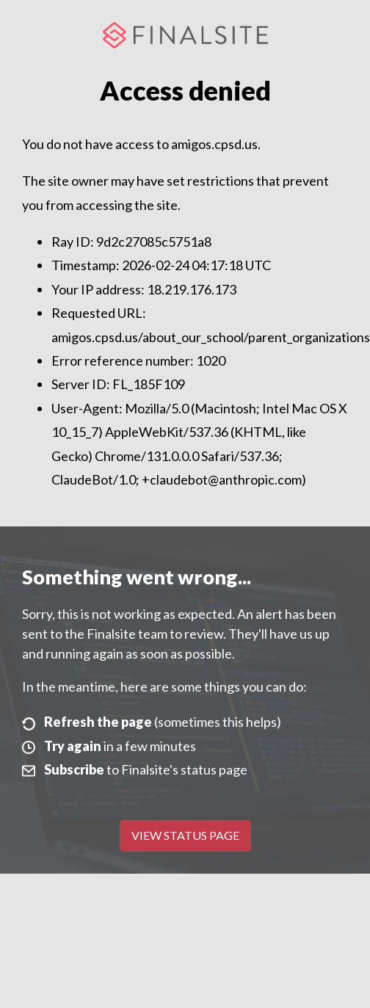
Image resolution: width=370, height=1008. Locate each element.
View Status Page (185, 835)
